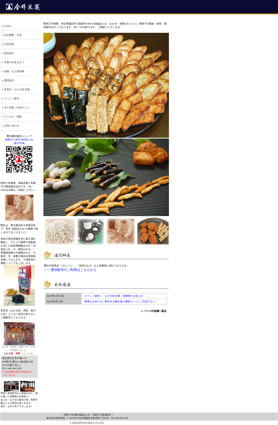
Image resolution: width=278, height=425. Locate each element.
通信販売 (9, 80)
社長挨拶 (9, 44)
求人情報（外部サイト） (18, 107)
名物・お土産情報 (14, 71)
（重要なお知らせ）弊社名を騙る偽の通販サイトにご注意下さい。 (120, 301)
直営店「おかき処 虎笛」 (18, 89)
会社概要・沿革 (13, 35)
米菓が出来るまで (14, 62)
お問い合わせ (11, 125)
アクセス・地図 (13, 116)
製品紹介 (9, 53)
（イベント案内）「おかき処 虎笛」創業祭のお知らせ (112, 295)
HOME (7, 26)
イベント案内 (11, 98)
